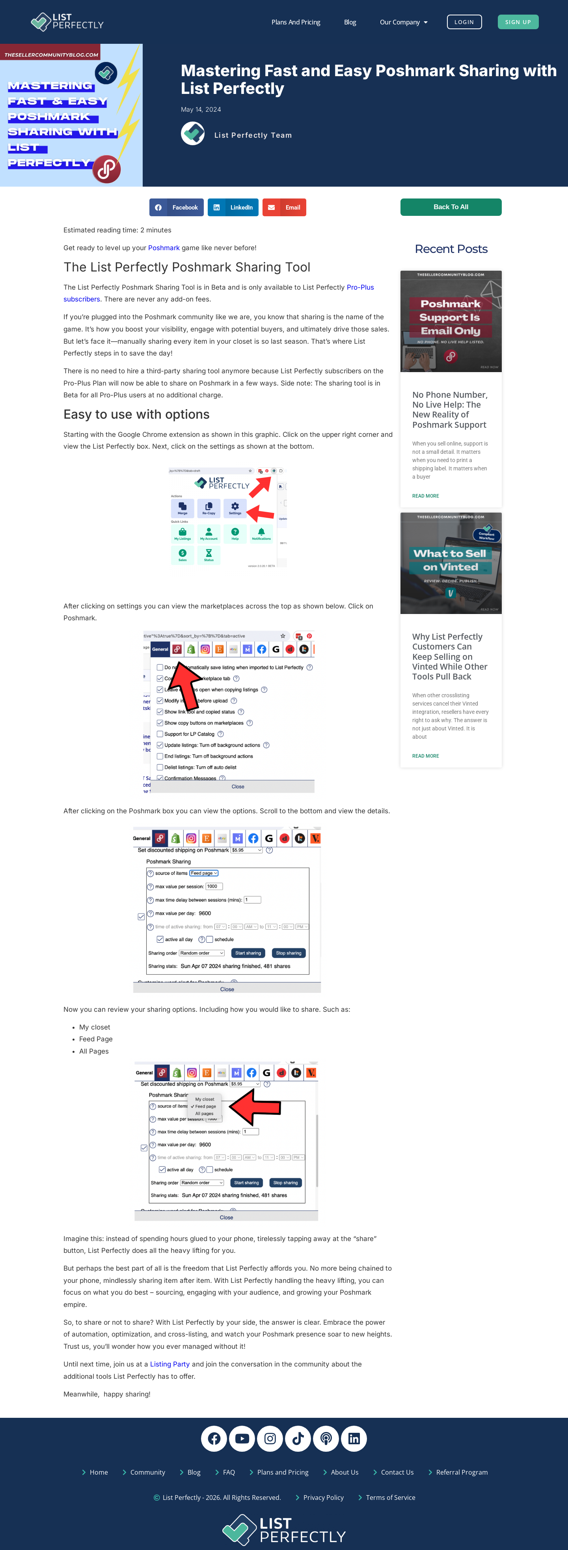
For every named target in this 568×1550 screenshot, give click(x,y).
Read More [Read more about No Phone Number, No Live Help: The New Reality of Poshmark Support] (425, 496)
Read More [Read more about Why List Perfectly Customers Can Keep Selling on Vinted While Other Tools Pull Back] (425, 756)
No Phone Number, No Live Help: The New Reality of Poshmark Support (450, 409)
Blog (345, 22)
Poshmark (164, 248)
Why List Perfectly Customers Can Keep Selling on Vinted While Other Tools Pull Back (450, 656)
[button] (176, 207)
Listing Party (170, 1364)
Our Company (399, 22)
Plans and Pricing (291, 22)
